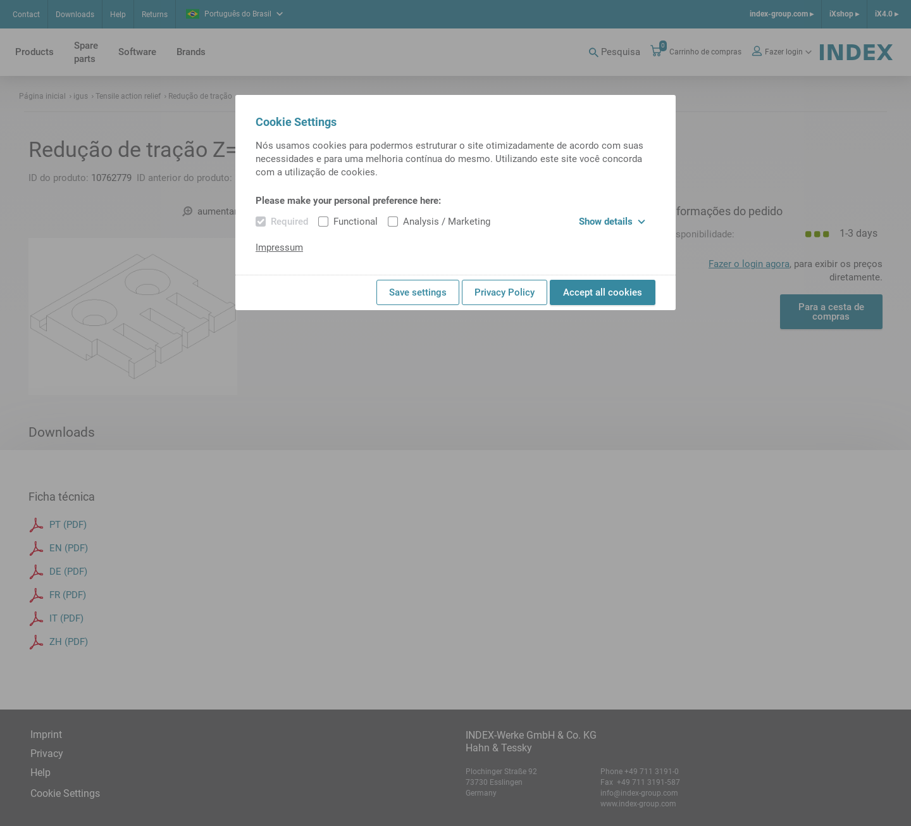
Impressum (279, 247)
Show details (612, 221)
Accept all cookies (602, 292)
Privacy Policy (504, 292)
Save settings (418, 292)
